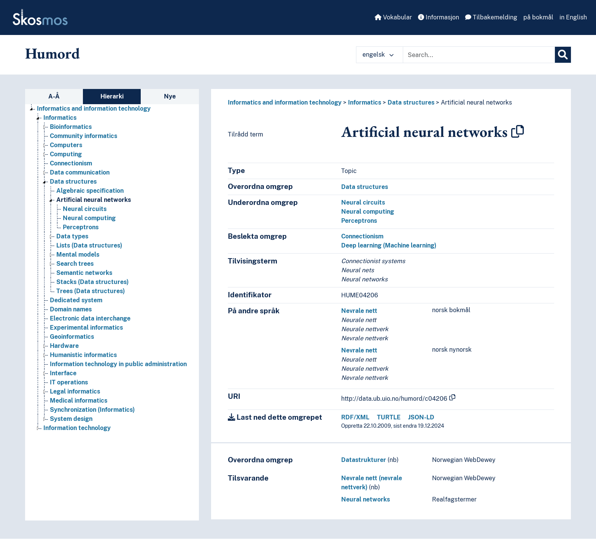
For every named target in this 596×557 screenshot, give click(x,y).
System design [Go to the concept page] (71, 418)
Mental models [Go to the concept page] (77, 254)
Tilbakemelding (491, 17)
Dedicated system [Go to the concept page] (76, 300)
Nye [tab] (170, 96)
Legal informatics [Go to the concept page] (75, 391)
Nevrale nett (359, 310)
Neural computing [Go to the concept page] (89, 218)
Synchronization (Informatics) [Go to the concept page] (92, 409)
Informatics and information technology (285, 102)
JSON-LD (421, 417)
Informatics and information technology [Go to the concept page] (94, 108)
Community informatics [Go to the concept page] (83, 136)
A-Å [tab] (54, 96)
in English (573, 17)
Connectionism (362, 236)
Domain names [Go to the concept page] (71, 309)
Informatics (364, 102)
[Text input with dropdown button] (479, 54)
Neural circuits (363, 202)
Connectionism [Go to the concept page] (71, 163)
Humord (52, 53)
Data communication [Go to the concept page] (80, 172)
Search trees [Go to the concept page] (75, 263)
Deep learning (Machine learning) (388, 245)
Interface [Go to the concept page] (63, 373)
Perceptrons (359, 220)
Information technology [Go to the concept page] (77, 428)
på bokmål (538, 17)
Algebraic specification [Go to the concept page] (90, 190)
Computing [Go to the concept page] (66, 154)
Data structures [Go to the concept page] (73, 181)
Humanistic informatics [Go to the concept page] (83, 355)
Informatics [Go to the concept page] (59, 117)
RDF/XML (355, 417)
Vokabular (393, 17)
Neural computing (367, 211)
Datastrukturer (363, 459)
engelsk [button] (378, 54)
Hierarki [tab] (112, 96)
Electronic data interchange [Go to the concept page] (90, 318)
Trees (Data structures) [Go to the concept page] (90, 291)
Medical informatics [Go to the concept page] (78, 400)
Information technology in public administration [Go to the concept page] (118, 364)
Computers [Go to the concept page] (66, 145)
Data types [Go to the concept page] (72, 236)
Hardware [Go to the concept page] (64, 345)
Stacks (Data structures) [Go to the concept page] (92, 282)
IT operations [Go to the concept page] (69, 382)
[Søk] (563, 54)
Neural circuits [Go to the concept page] (84, 209)
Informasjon (438, 17)
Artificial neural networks (476, 102)
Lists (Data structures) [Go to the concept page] (89, 245)
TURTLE (389, 417)
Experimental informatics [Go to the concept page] (86, 327)
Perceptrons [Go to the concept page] (81, 227)
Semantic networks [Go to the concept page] (84, 272)
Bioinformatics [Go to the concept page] (71, 126)
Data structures (411, 102)
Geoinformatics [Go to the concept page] (72, 336)
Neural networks (365, 499)
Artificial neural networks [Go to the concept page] (93, 199)
